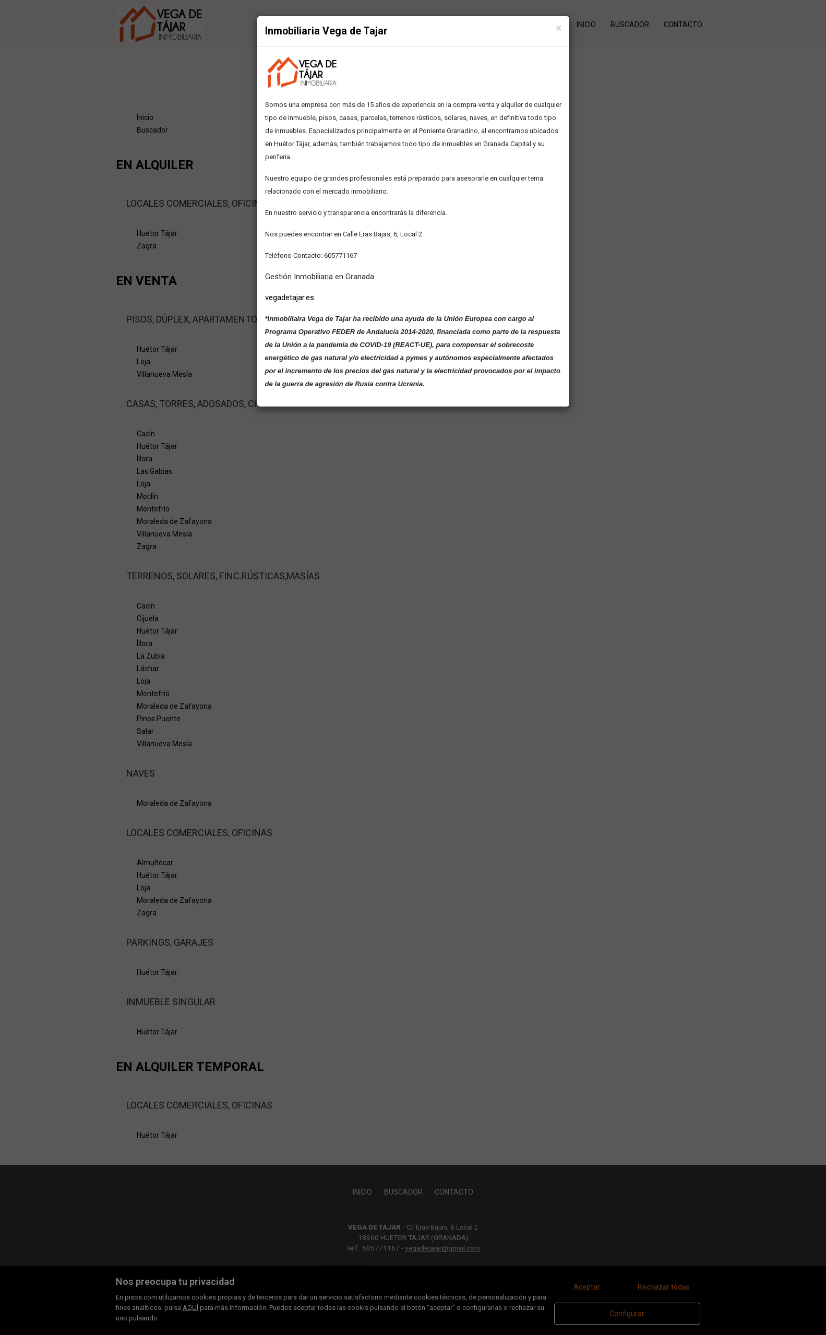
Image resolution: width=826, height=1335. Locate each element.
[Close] (558, 28)
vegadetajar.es (289, 297)
